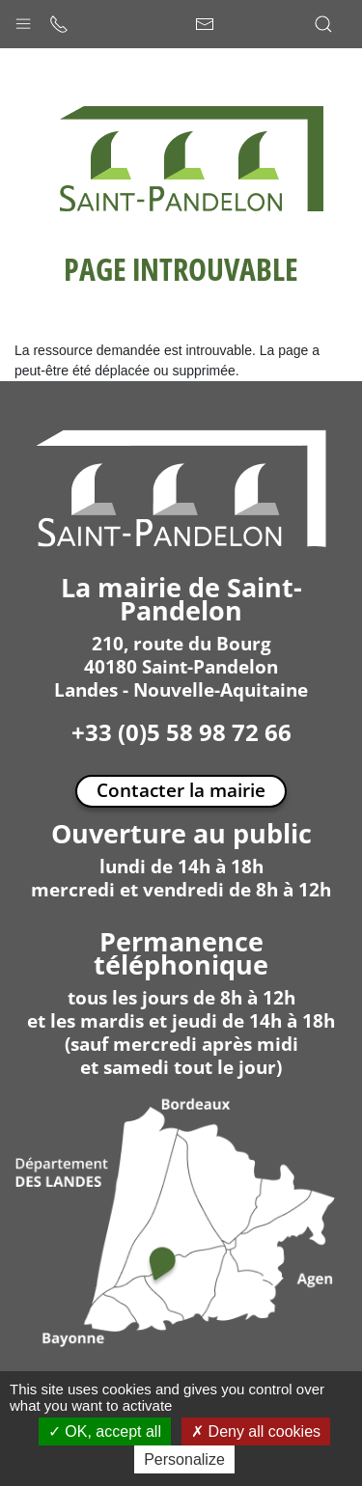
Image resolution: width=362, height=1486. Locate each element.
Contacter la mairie (181, 790)
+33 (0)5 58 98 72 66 (181, 732)
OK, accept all (104, 1431)
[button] (23, 19)
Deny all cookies (255, 1431)
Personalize (184, 1459)
